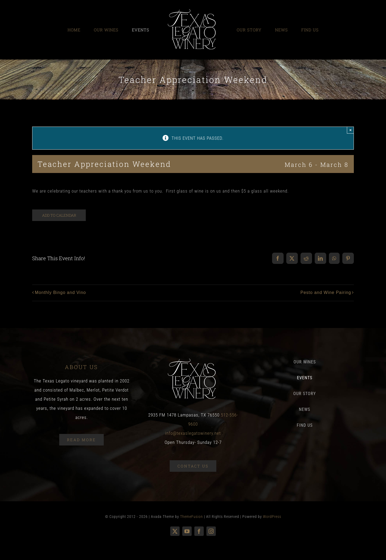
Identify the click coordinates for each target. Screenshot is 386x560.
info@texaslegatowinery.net (193, 433)
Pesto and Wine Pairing (325, 292)
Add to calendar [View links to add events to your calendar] (59, 215)
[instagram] (211, 531)
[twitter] (175, 531)
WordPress (272, 516)
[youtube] (187, 531)
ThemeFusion (191, 516)
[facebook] (199, 531)
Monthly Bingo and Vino (60, 292)
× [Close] (350, 130)
